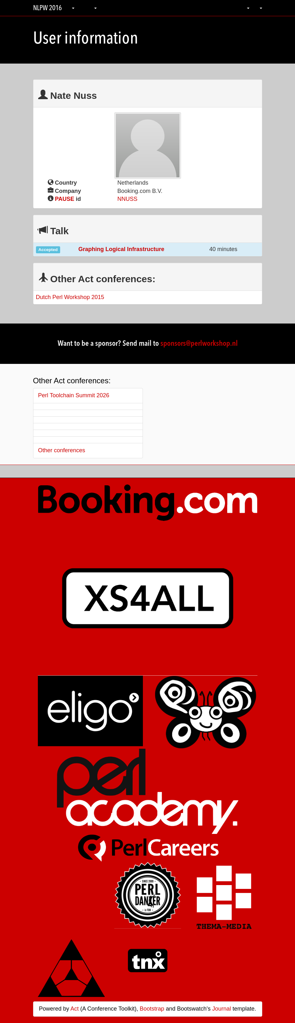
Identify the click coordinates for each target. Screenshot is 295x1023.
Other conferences (61, 450)
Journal (221, 1009)
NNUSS (127, 199)
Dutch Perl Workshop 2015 (70, 297)
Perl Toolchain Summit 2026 (73, 395)
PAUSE (64, 199)
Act (74, 1009)
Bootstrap (152, 1009)
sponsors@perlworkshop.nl (199, 344)
